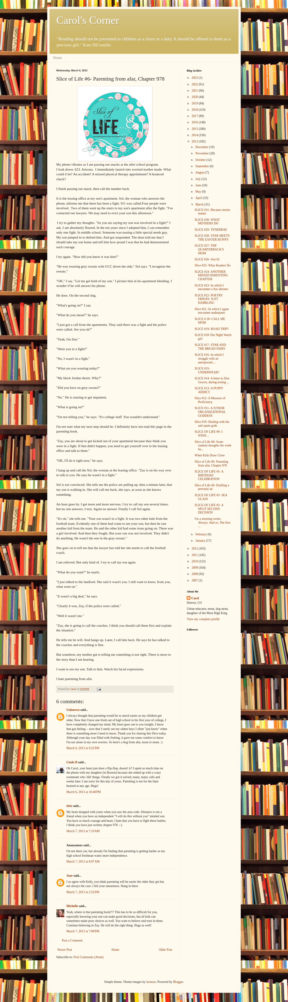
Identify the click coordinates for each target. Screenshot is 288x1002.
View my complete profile (203, 619)
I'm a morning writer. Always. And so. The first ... (212, 522)
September (202, 166)
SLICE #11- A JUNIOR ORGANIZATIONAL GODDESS (210, 411)
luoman (151, 982)
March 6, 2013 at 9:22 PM (82, 748)
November (202, 153)
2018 (195, 109)
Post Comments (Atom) (89, 957)
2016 (195, 122)
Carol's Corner (87, 20)
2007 (195, 580)
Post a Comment (72, 940)
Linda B (71, 762)
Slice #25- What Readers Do (213, 265)
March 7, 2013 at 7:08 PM (82, 931)
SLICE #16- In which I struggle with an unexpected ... (209, 358)
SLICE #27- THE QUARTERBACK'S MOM (209, 249)
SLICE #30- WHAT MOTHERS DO (207, 221)
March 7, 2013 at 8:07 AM (83, 861)
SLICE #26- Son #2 (207, 259)
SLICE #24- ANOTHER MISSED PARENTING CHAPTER (211, 275)
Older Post (165, 949)
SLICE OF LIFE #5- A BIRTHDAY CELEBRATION (209, 475)
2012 (195, 548)
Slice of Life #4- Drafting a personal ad (212, 487)
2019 (195, 103)
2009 (195, 567)
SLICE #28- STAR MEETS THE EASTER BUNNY (212, 237)
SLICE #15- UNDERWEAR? (207, 370)
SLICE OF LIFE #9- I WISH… (209, 433)
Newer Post (64, 949)
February (201, 534)
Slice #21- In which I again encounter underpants (212, 311)
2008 (195, 574)
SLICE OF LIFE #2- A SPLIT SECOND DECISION (209, 508)
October (200, 160)
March (199, 204)
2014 (195, 135)
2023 (195, 77)
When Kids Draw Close (210, 455)
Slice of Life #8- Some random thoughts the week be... (213, 445)
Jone (69, 875)
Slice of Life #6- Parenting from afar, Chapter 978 (211, 463)
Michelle (72, 906)
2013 (195, 141)
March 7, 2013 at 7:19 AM (83, 831)
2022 (195, 84)
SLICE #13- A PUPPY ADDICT (209, 390)
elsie (69, 806)
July (198, 179)
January (200, 540)
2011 (195, 555)
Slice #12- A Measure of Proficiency (210, 400)
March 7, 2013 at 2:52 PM (82, 892)
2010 (195, 561)
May (198, 191)
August (200, 172)
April (199, 198)
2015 (195, 129)
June (198, 185)
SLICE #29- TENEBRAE (211, 229)
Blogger (178, 982)
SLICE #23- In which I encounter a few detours (211, 287)
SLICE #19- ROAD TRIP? (212, 329)
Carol (195, 598)
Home (57, 58)
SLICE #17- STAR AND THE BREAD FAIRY (210, 346)
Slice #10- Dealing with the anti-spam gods (212, 423)
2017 (195, 116)
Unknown (72, 710)
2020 (195, 97)
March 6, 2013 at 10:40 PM (83, 792)
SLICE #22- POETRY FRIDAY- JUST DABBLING (209, 299)
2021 (195, 90)
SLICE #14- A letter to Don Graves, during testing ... (212, 380)
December (202, 147)
